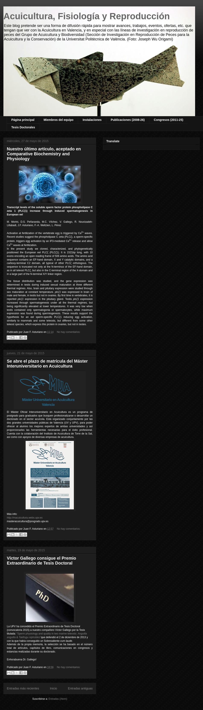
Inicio (53, 688)
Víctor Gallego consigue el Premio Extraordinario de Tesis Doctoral (41, 560)
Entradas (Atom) (57, 698)
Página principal (22, 120)
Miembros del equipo (58, 120)
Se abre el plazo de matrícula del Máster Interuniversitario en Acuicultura (47, 363)
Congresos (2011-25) (168, 120)
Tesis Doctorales (23, 127)
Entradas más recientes (23, 688)
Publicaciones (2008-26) (128, 120)
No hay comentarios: (68, 332)
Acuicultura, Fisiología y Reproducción (86, 16)
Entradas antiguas (80, 688)
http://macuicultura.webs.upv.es (24, 517)
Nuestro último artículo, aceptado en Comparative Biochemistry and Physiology (44, 154)
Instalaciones (92, 120)
